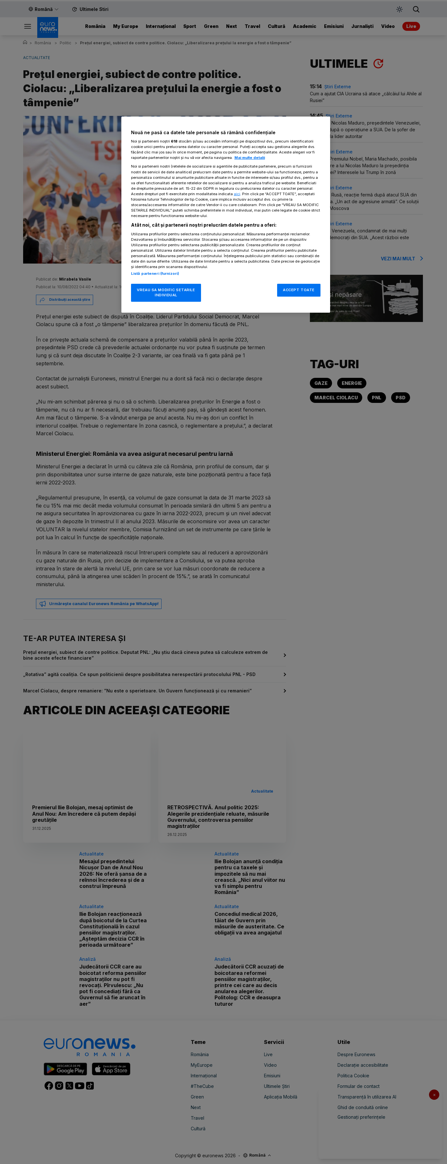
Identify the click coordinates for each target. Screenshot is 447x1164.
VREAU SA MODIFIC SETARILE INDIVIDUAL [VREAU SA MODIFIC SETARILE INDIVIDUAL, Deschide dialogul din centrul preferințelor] (166, 292)
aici (237, 194)
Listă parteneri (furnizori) (155, 273)
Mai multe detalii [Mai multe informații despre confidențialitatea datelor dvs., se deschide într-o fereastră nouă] (249, 157)
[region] (225, 215)
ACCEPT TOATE (299, 290)
